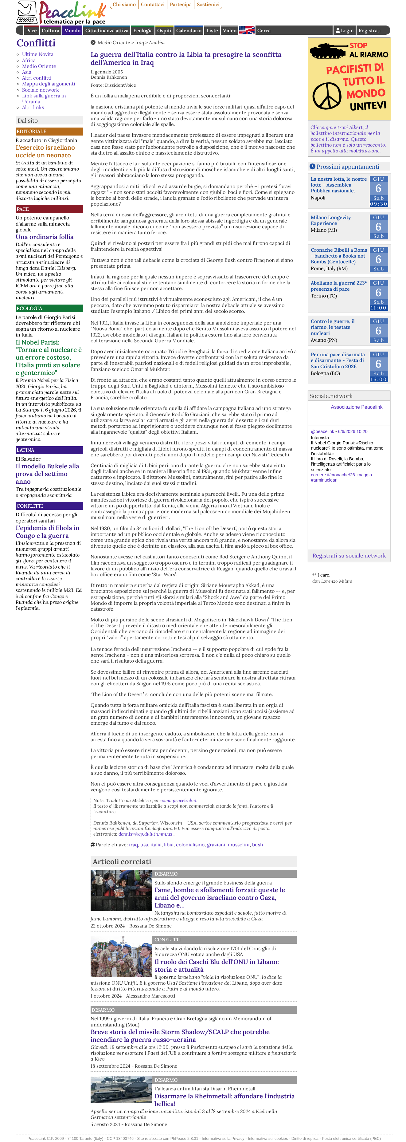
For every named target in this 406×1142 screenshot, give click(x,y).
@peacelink (322, 431)
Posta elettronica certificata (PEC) (351, 1138)
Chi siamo (124, 4)
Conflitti (36, 43)
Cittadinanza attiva (106, 30)
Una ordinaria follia (45, 237)
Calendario (188, 30)
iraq (133, 844)
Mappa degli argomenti (48, 84)
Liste (212, 30)
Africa (29, 60)
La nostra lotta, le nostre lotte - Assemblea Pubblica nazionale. (339, 185)
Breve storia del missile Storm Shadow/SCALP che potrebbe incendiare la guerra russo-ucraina (180, 1036)
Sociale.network (40, 90)
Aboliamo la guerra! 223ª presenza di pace (339, 286)
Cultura (50, 30)
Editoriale (31, 131)
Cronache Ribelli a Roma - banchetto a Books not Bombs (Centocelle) (339, 256)
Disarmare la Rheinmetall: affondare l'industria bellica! (224, 1100)
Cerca (264, 30)
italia (156, 844)
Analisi (157, 42)
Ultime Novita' (38, 54)
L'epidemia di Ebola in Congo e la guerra (48, 532)
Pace (31, 30)
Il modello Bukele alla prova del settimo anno (47, 474)
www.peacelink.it (178, 800)
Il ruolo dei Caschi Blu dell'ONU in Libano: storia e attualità (216, 966)
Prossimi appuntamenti (348, 166)
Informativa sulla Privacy (223, 1138)
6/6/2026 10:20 (353, 431)
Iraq (139, 42)
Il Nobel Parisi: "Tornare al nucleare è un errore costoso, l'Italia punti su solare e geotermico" (49, 357)
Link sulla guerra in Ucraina (44, 98)
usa (144, 844)
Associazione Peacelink (357, 407)
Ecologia (143, 30)
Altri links (33, 107)
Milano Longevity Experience (331, 220)
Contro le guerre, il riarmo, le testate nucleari (333, 327)
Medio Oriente (39, 66)
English (247, 30)
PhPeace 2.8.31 (184, 1138)
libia (169, 844)
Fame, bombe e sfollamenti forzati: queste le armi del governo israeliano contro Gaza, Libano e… (219, 897)
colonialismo (190, 844)
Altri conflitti (37, 78)
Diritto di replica (304, 1138)
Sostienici (208, 4)
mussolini (239, 844)
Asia (26, 72)
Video (229, 30)
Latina (25, 450)
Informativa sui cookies (268, 1138)
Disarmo (166, 874)
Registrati (370, 30)
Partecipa (181, 4)
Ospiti (164, 30)
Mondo (72, 30)
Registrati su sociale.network (349, 555)
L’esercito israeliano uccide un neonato (45, 151)
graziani (216, 844)
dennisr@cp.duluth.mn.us (145, 834)
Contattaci (153, 4)
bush (257, 844)
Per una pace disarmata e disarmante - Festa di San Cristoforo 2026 (338, 360)
